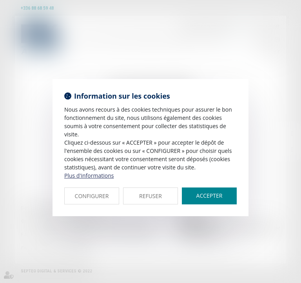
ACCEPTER (209, 195)
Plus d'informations (89, 175)
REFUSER (150, 196)
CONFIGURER (92, 196)
